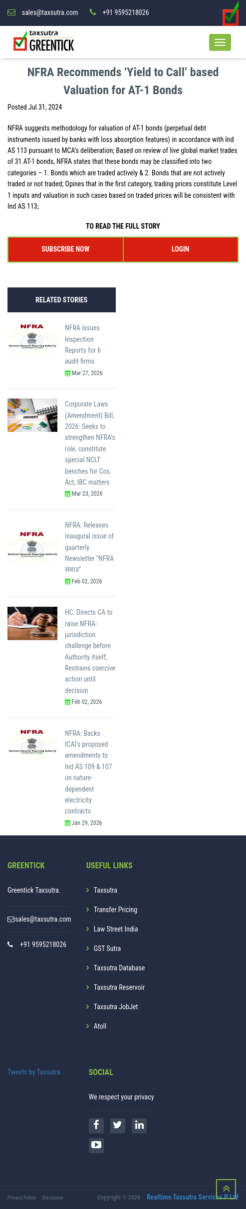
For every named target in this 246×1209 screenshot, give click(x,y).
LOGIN (180, 249)
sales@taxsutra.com (43, 919)
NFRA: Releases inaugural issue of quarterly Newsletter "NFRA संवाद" (89, 547)
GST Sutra (107, 948)
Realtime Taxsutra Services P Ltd (193, 1197)
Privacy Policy (21, 1198)
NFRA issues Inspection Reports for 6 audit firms (83, 344)
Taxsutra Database (119, 968)
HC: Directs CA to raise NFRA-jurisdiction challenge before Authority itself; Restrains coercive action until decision (90, 651)
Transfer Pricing (116, 910)
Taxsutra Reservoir (119, 987)
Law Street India (116, 929)
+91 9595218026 (43, 944)
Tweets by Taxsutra (33, 1072)
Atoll (100, 1026)
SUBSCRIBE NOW (65, 249)
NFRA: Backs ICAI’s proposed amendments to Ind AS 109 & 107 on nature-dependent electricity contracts (88, 772)
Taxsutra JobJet (116, 1007)
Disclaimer (53, 1198)
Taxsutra (105, 890)
